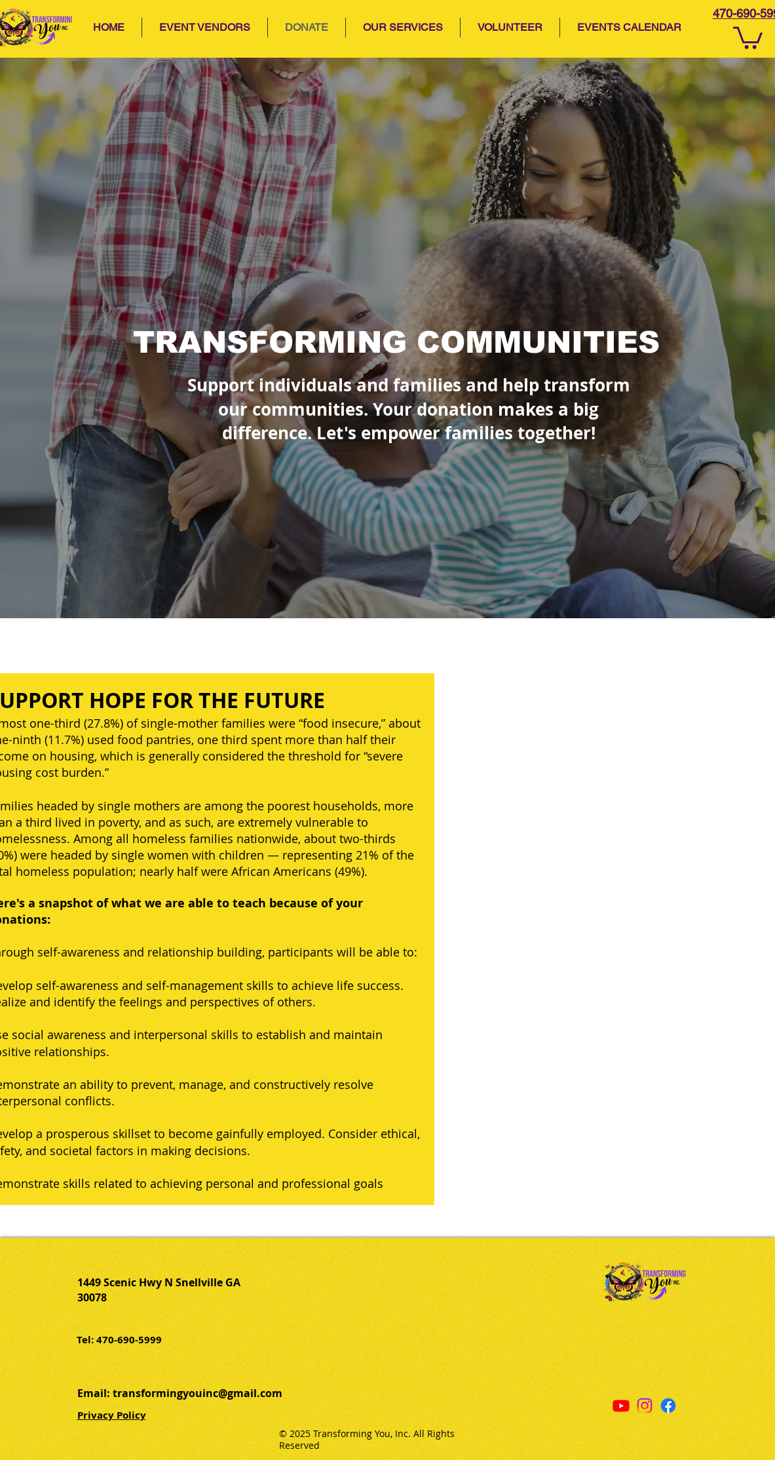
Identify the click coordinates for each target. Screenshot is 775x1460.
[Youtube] (621, 1405)
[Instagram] (644, 1405)
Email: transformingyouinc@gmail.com (179, 1393)
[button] (403, 27)
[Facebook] (668, 1405)
